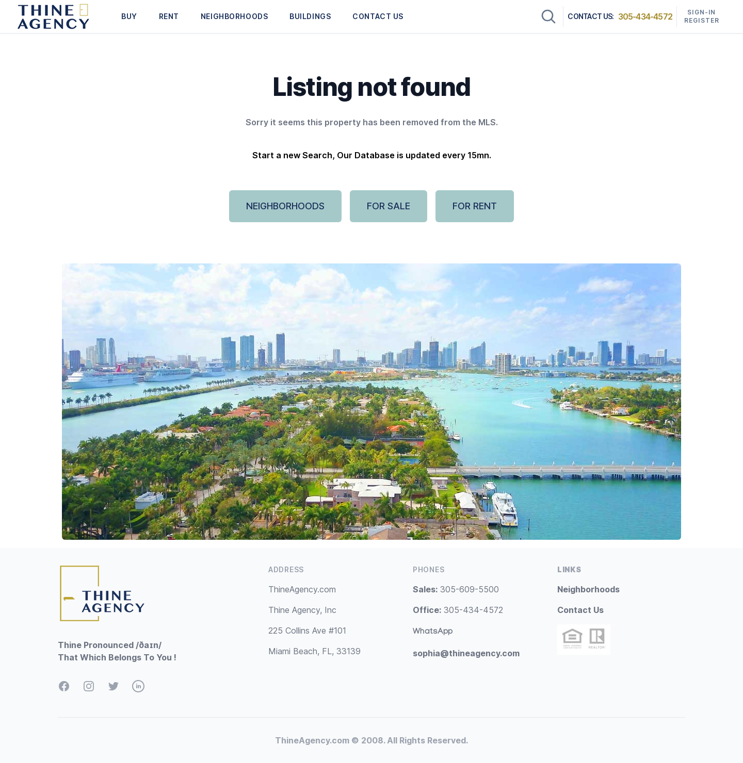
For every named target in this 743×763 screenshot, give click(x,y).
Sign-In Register (702, 16)
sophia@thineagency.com (466, 653)
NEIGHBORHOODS (234, 16)
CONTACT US (377, 16)
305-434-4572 (645, 16)
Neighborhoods (588, 589)
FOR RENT (475, 206)
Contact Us (580, 610)
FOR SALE (388, 206)
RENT (169, 16)
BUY (129, 16)
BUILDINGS (310, 16)
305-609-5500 (456, 589)
